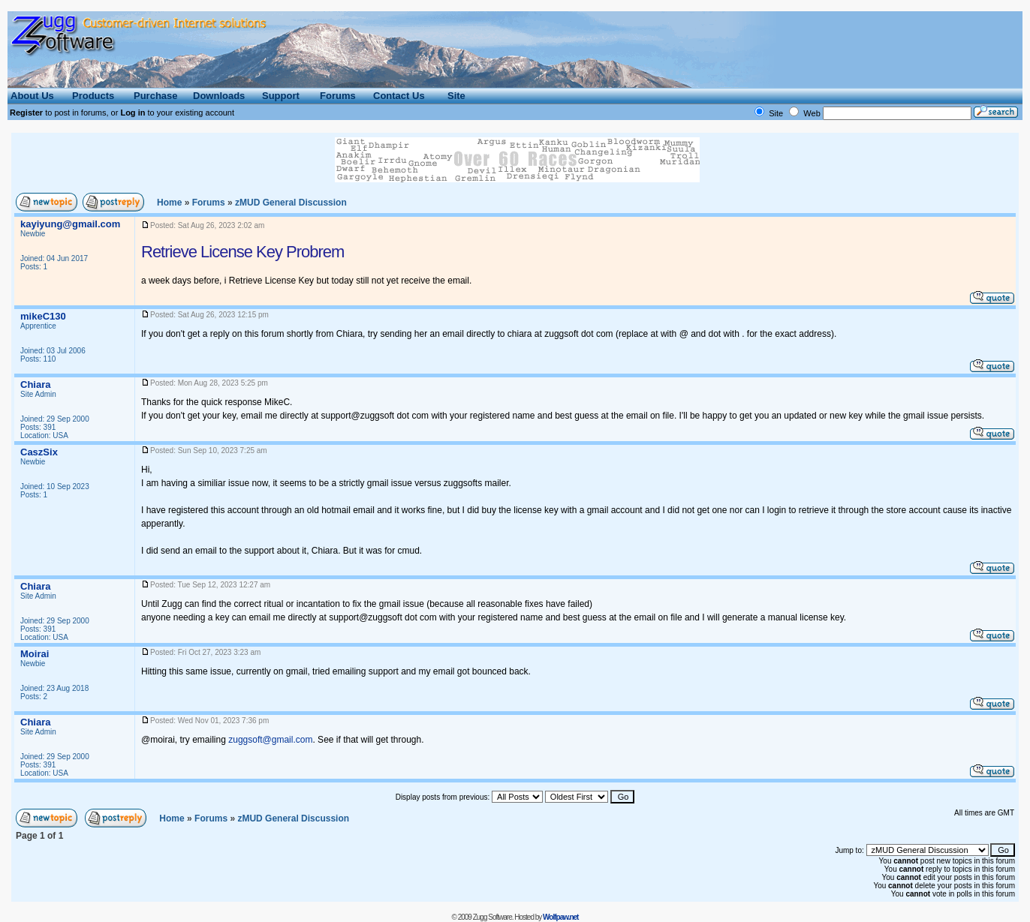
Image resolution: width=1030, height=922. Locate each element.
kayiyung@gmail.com (70, 224)
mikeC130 (43, 316)
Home (169, 202)
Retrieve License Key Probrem (242, 251)
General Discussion (291, 202)
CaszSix (39, 452)
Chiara (35, 384)
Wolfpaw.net (560, 917)
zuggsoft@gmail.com (270, 739)
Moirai (34, 653)
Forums (208, 202)
